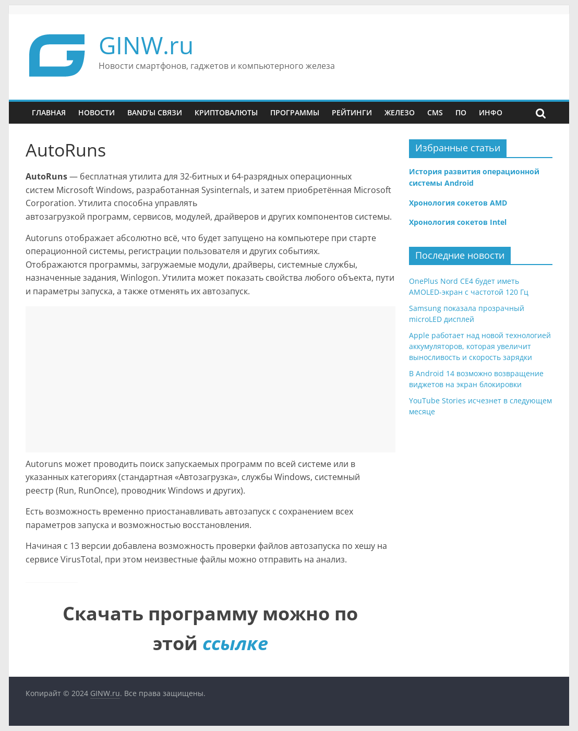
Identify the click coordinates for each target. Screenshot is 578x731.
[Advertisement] (210, 379)
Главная (49, 112)
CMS (435, 112)
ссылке (235, 643)
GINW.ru (146, 45)
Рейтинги (352, 112)
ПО (460, 112)
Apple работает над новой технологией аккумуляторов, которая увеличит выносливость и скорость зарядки (480, 346)
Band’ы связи (154, 112)
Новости (96, 112)
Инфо (490, 112)
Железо (399, 112)
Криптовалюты (226, 112)
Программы (294, 112)
